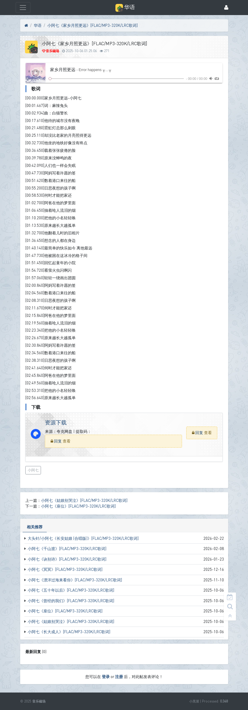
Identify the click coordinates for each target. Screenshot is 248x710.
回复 (58, 441)
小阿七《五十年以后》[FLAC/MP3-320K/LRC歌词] (71, 590)
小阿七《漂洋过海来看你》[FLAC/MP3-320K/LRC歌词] (75, 579)
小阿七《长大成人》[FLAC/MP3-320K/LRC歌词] (69, 631)
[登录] (226, 7)
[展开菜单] (23, 7)
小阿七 (33, 470)
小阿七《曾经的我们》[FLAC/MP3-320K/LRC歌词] (71, 600)
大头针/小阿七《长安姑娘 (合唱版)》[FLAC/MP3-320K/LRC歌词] (83, 538)
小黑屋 (194, 701)
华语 (38, 25)
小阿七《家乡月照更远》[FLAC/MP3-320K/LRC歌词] (92, 25)
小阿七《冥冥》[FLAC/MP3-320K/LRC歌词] (65, 569)
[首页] (26, 26)
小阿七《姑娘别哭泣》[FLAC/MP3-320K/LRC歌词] (71, 621)
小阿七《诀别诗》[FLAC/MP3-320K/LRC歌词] (67, 559)
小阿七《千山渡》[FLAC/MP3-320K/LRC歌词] (67, 548)
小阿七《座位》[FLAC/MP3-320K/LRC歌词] (65, 610)
